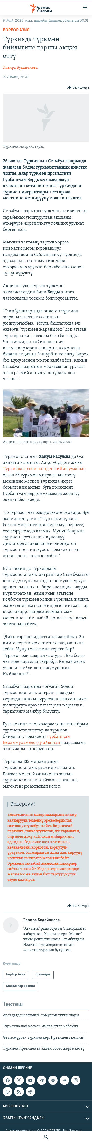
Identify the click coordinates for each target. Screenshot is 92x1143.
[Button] (78, 87)
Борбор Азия (16, 30)
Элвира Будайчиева (20, 68)
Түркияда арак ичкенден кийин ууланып (44, 469)
